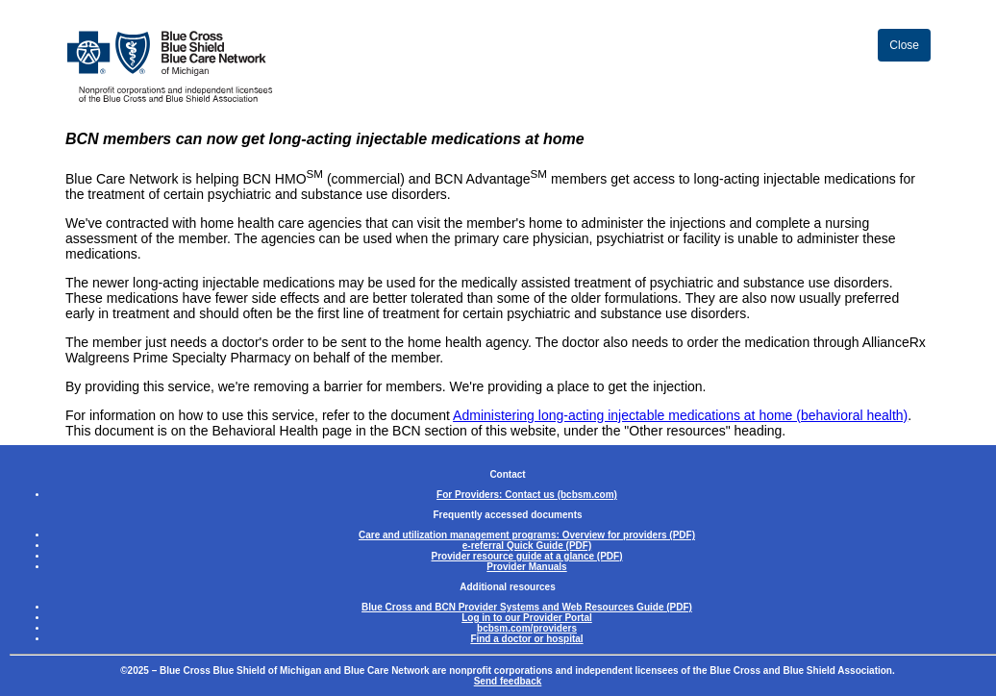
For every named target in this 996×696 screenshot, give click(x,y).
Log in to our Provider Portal (526, 617)
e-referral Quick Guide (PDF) (526, 545)
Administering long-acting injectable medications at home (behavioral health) (680, 415)
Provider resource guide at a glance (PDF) (527, 556)
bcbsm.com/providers (527, 628)
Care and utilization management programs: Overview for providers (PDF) (527, 535)
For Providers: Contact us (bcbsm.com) (526, 494)
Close (904, 45)
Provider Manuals (526, 566)
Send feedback (508, 681)
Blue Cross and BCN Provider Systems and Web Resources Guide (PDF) (526, 607)
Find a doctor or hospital (526, 639)
